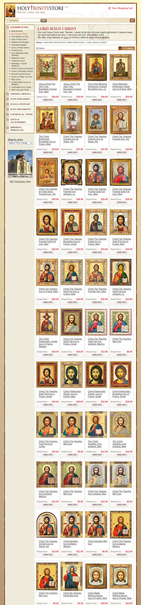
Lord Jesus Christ (19, 34)
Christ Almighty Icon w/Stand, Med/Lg (70, 544)
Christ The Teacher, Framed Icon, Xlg (122, 137)
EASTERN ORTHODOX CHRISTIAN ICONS (64, 42)
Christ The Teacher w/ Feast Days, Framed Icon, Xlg (48, 191)
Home (39, 42)
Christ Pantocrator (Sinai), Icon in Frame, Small (97, 394)
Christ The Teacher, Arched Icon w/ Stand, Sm (48, 544)
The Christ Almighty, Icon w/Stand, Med (95, 444)
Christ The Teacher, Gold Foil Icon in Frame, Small (73, 341)
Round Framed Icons (21, 74)
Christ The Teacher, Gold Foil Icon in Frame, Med (122, 241)
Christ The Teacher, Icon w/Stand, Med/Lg (48, 494)
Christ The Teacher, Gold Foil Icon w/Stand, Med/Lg (97, 341)
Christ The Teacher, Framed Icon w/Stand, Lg (73, 191)
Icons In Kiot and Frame (22, 68)
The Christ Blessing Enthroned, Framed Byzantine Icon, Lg (97, 86)
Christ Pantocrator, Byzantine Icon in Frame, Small (122, 394)
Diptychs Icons (18, 58)
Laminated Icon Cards (21, 87)
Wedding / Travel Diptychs (19, 64)
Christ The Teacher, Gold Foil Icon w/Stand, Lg (122, 291)
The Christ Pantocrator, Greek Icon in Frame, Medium (48, 343)
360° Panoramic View (20, 181)
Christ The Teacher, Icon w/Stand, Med (97, 492)
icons (66, 37)
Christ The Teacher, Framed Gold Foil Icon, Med (97, 191)
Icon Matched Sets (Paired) (20, 54)
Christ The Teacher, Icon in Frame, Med (48, 290)
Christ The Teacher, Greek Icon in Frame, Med (97, 241)
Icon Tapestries (20, 99)
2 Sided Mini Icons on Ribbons (21, 83)
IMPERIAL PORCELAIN (17, 128)
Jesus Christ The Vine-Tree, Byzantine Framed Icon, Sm (72, 88)
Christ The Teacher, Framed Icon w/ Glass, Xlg (73, 139)
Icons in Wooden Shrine (22, 71)
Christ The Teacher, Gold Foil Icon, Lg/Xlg (48, 444)
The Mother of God (20, 37)
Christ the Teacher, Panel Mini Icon (72, 594)
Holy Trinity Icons (19, 39)
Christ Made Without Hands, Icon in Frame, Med (97, 596)
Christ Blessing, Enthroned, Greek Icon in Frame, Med (122, 86)
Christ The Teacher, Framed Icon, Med (97, 290)
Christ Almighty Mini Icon (97, 542)
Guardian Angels (19, 45)
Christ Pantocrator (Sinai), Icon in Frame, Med (72, 394)
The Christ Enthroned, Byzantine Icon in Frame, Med (47, 140)
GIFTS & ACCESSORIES (18, 121)
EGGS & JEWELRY (20, 104)
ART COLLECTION (20, 90)
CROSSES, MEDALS (20, 94)
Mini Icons (16, 79)
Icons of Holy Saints (20, 47)
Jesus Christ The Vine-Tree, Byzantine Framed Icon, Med (48, 88)
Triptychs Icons (18, 61)
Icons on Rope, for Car (22, 77)
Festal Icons (17, 50)
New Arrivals (17, 31)
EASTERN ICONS (19, 27)
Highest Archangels (20, 42)
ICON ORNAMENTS (20, 109)
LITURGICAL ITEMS (21, 114)
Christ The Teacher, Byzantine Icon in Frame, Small (73, 241)
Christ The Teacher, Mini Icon (122, 340)
